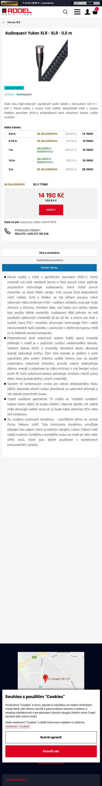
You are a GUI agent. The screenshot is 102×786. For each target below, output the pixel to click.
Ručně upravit (51, 737)
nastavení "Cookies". (18, 726)
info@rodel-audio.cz (51, 763)
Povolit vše (51, 751)
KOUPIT (51, 210)
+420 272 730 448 (37, 234)
